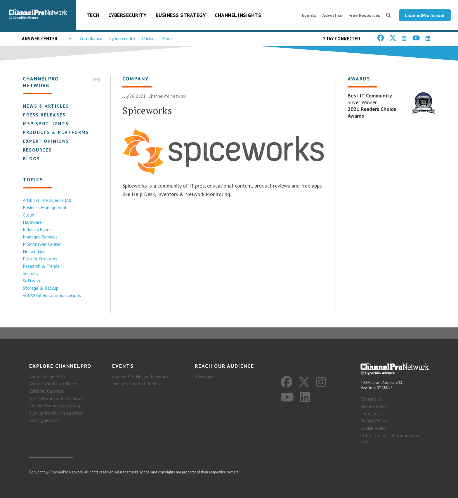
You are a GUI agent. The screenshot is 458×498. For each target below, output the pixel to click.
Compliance (91, 38)
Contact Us (371, 399)
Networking (34, 251)
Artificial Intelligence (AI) (47, 200)
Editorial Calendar (46, 391)
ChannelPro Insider (425, 15)
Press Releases (44, 115)
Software (32, 281)
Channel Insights (238, 15)
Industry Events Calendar (136, 384)
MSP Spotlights (46, 123)
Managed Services (40, 237)
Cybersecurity (127, 15)
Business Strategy (181, 15)
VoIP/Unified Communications (52, 295)
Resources (37, 150)
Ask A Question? (44, 420)
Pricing (148, 38)
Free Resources (364, 15)
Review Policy (373, 406)
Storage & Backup (40, 288)
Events (309, 15)
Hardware (32, 222)
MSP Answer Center (42, 244)
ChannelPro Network (167, 96)
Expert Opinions (46, 141)
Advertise (332, 15)
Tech (92, 15)
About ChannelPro (47, 376)
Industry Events (38, 229)
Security (30, 273)
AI (71, 38)
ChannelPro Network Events (140, 376)
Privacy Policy (373, 421)
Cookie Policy (373, 428)
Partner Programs (40, 259)
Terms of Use (373, 413)
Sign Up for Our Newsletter (56, 413)
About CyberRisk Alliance (53, 384)
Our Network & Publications (57, 398)
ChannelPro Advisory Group (55, 405)
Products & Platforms (56, 132)
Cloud (28, 215)
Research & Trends (41, 266)
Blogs (31, 159)
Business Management (45, 207)
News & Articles (46, 106)
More (167, 38)
